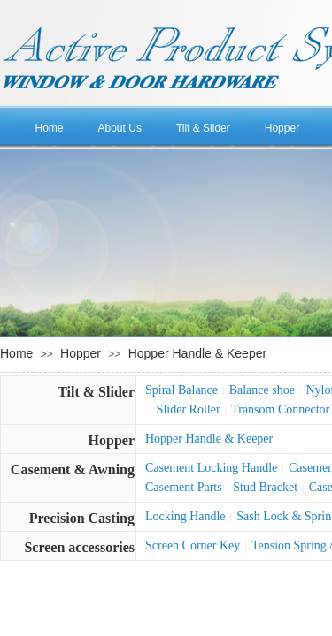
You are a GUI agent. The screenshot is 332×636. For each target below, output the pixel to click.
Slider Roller (188, 409)
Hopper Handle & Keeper (197, 353)
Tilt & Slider (203, 128)
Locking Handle (185, 516)
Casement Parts (183, 487)
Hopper (282, 128)
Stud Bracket (265, 487)
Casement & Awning (73, 469)
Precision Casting (82, 518)
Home (49, 128)
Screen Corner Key (192, 545)
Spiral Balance (181, 390)
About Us (120, 128)
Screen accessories (79, 547)
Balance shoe (262, 390)
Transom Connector (280, 409)
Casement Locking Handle (211, 467)
